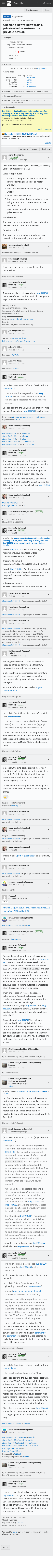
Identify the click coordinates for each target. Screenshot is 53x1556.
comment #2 (9, 388)
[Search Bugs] (37, 3)
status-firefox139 (9, 436)
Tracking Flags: (8, 72)
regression (40, 417)
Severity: (12, 58)
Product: (12, 42)
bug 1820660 (23, 1246)
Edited (10, 1086)
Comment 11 (13, 950)
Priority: (12, 56)
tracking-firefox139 (10, 503)
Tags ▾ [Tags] (34, 149)
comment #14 (9, 1367)
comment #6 (14, 716)
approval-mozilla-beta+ (22, 125)
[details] (37, 1291)
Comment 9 (12, 850)
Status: (13, 68)
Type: (14, 52)
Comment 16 (13, 1486)
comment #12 (35, 1286)
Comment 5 (12, 533)
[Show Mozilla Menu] (9, 3)
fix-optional (31, 86)
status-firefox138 (9, 433)
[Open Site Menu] (3, 3)
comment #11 (9, 1140)
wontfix (29, 80)
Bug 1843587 (31, 1005)
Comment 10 (13, 899)
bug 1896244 (42, 68)
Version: (12, 48)
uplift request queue (25, 855)
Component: (11, 45)
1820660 (17, 1453)
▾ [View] (40, 10)
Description (12, 160)
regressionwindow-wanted (22, 319)
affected (25, 436)
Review (48, 129)
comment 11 (40, 1332)
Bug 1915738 (15, 549)
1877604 (15, 355)
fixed (28, 926)
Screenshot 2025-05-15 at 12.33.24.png (19, 134)
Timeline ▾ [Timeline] (45, 149)
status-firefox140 (9, 439)
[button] (46, 3)
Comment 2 (12, 287)
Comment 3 (12, 380)
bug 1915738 (42, 293)
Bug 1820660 (11, 1204)
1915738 (17, 420)
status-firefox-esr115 (10, 442)
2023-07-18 (10, 1152)
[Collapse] (48, 157)
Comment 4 (12, 455)
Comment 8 (12, 762)
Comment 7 (12, 707)
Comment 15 (13, 1359)
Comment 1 (12, 261)
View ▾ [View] (47, 10)
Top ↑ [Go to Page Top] (5, 1547)
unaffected (31, 78)
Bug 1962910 (17, 16)
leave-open (16, 806)
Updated (11, 248)
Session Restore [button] (24, 45)
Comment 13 (13, 1132)
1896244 (15, 369)
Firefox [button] (20, 42)
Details (40, 129)
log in (15, 1531)
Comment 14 (13, 1258)
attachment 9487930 (22, 1291)
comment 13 (13, 1335)
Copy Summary (32, 10)
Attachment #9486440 (11, 601)
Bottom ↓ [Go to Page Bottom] (24, 149)
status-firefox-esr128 (10, 444)
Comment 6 (12, 656)
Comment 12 (13, 1083)
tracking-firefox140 (10, 505)
